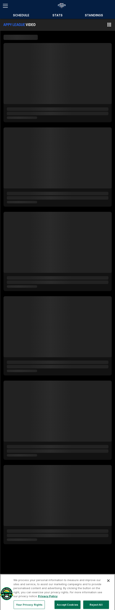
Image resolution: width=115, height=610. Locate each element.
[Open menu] (7, 6)
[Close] (108, 582)
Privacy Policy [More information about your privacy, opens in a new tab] (48, 598)
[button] (109, 24)
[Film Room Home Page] (19, 25)
